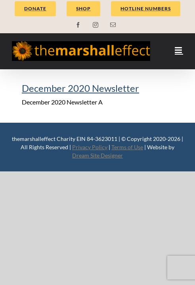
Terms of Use (127, 147)
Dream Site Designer (97, 155)
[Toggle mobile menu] (179, 50)
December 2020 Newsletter (80, 88)
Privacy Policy (89, 147)
